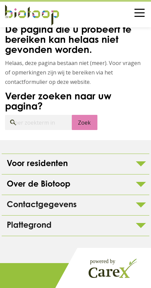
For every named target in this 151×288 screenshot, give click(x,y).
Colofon (27, 275)
